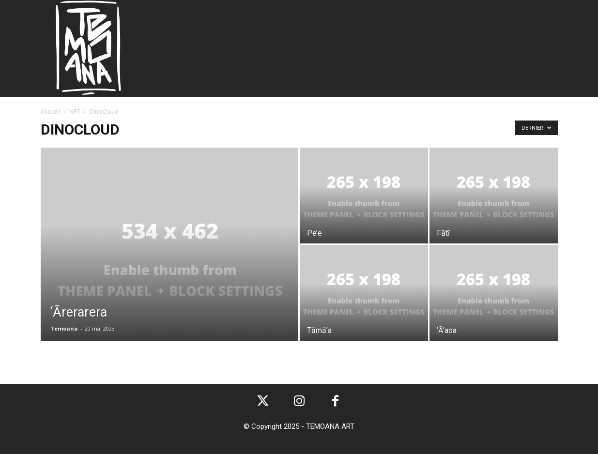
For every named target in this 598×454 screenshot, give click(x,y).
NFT (74, 111)
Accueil (50, 111)
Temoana (64, 328)
